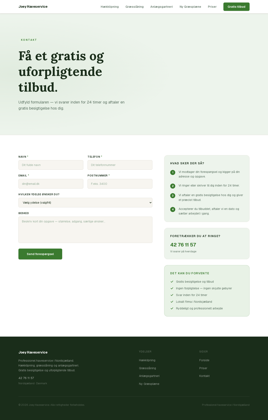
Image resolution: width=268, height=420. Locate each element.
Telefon (95, 156)
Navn (23, 156)
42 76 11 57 (183, 244)
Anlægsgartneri (161, 7)
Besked (23, 213)
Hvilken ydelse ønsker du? (39, 194)
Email (23, 175)
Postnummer (99, 175)
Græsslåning (134, 7)
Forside (204, 360)
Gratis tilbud (236, 7)
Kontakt (204, 376)
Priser (212, 7)
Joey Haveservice (33, 6)
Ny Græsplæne (190, 7)
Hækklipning (110, 7)
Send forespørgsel (40, 254)
